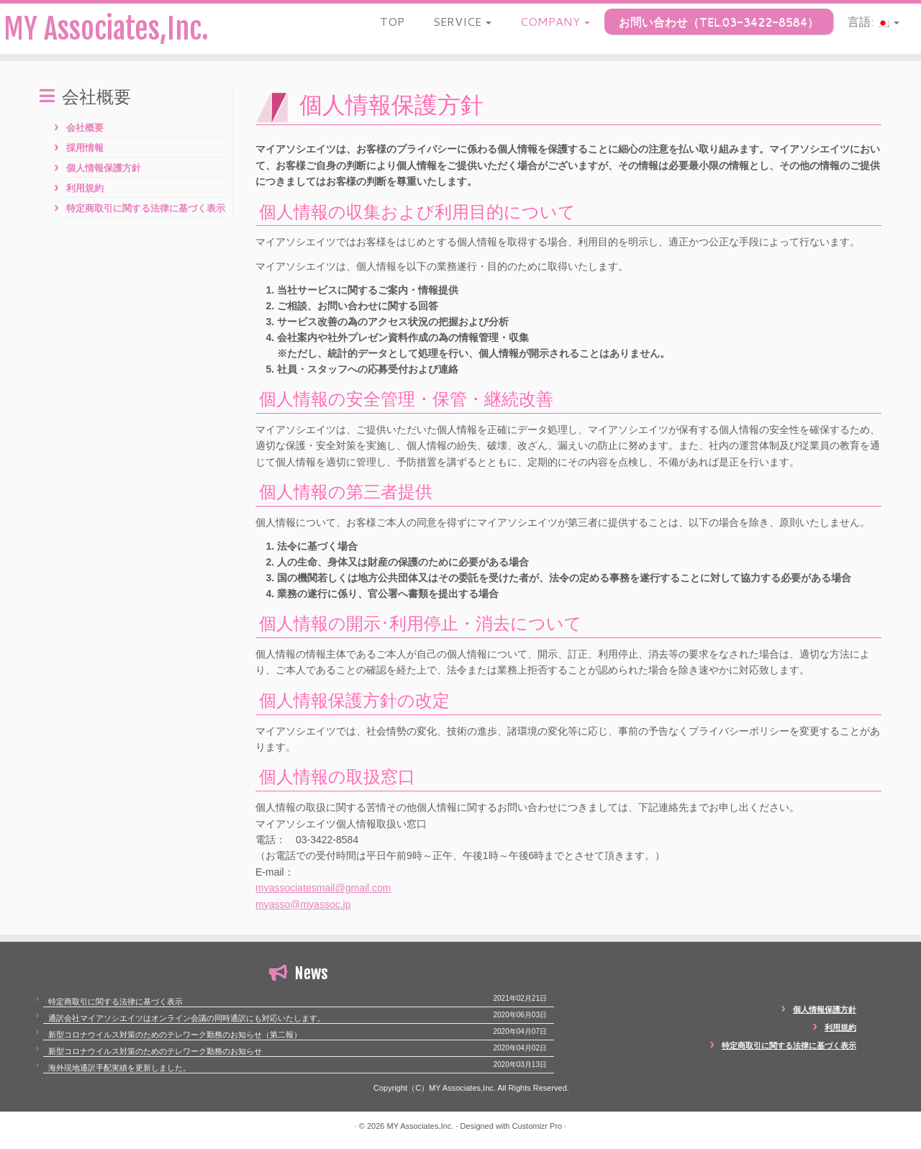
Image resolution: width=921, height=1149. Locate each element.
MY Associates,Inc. (106, 29)
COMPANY (555, 21)
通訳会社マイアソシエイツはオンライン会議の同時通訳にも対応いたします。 (186, 1018)
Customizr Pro (537, 1126)
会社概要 (85, 127)
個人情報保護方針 (103, 168)
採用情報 (85, 147)
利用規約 (85, 188)
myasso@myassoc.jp (302, 904)
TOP (392, 21)
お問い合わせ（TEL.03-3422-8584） (719, 21)
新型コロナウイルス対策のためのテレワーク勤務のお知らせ (155, 1051)
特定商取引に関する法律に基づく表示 (145, 208)
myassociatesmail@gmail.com (323, 888)
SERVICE (462, 21)
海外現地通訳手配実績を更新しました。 (119, 1067)
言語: (873, 21)
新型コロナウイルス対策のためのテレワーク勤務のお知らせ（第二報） (174, 1034)
